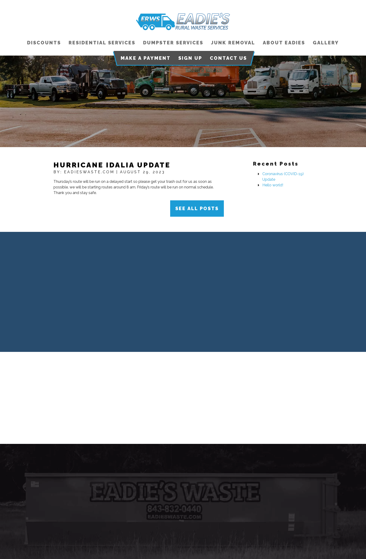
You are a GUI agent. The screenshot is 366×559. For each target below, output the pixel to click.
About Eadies (284, 43)
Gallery (326, 43)
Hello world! (272, 185)
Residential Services (102, 43)
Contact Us (228, 58)
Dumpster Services (173, 43)
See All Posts (197, 208)
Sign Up (190, 58)
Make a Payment (146, 58)
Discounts (44, 43)
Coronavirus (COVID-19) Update (283, 177)
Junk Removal (233, 43)
